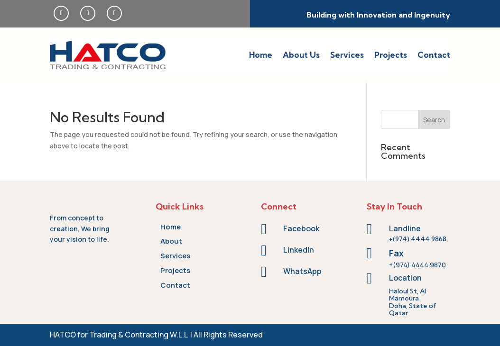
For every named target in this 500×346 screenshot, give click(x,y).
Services (347, 55)
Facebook (301, 228)
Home (260, 55)
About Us (301, 55)
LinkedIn (298, 250)
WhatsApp (302, 271)
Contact (433, 55)
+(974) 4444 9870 (417, 264)
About (171, 241)
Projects (390, 55)
